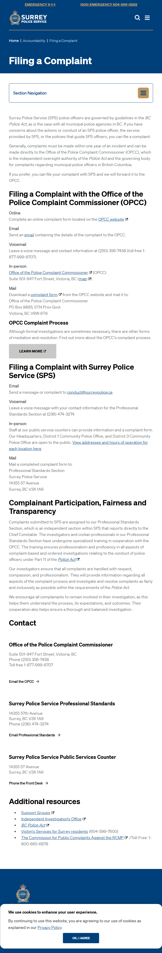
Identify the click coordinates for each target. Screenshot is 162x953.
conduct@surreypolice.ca (89, 392)
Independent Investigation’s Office (51, 818)
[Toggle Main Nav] (147, 18)
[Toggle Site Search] (137, 18)
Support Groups (35, 812)
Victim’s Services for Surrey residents (54, 831)
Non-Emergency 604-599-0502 (108, 4)
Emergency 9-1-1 (40, 4)
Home (14, 40)
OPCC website (111, 219)
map (83, 278)
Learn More (30, 351)
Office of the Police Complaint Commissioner (48, 272)
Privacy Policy (49, 927)
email (29, 234)
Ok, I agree (81, 938)
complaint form (44, 294)
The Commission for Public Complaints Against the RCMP (72, 837)
